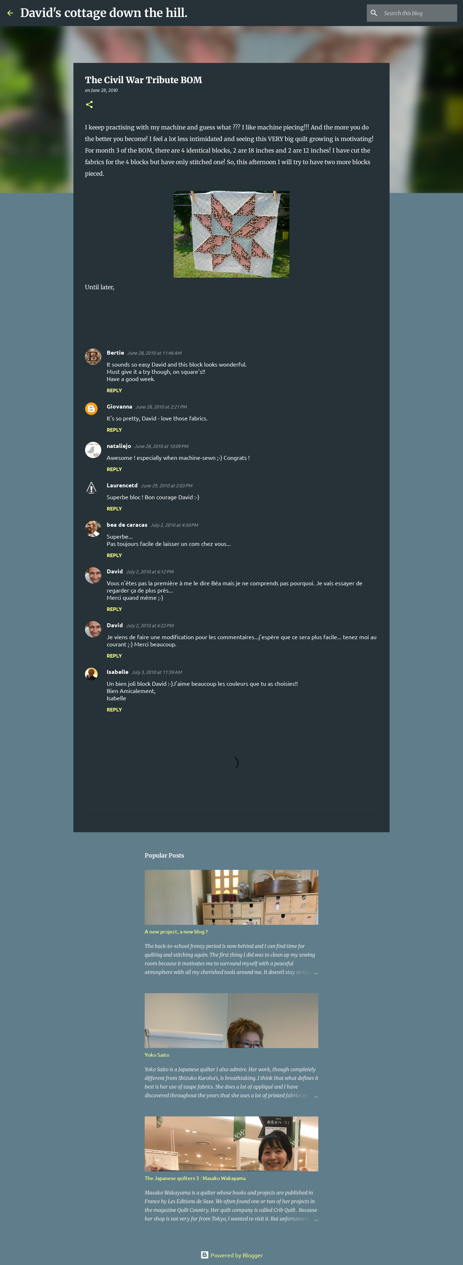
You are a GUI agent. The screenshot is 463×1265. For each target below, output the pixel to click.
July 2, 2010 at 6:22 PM (149, 625)
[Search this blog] (419, 13)
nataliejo (119, 445)
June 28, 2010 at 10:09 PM (161, 446)
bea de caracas (127, 524)
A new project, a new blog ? (176, 931)
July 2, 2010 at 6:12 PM (149, 571)
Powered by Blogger (231, 1254)
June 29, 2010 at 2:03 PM (166, 485)
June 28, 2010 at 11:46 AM (154, 353)
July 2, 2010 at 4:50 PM (174, 525)
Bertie (115, 352)
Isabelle (117, 671)
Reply (114, 390)
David (115, 571)
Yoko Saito (157, 1054)
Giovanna (119, 406)
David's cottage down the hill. (104, 13)
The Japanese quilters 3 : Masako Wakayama (195, 1178)
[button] (89, 105)
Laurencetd (122, 485)
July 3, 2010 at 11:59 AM (156, 672)
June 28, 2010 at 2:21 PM (161, 406)
